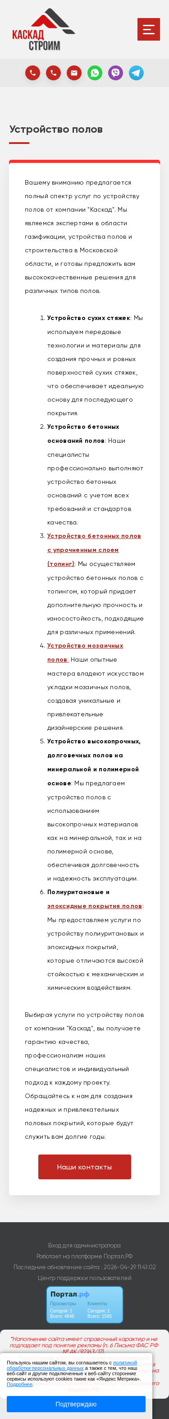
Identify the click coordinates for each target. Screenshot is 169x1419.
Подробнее (19, 1384)
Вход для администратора (84, 1245)
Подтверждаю (75, 1404)
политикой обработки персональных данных (72, 1365)
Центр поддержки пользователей (85, 1278)
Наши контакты (84, 1167)
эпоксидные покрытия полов (94, 906)
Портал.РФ (118, 1256)
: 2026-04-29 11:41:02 (128, 1267)
